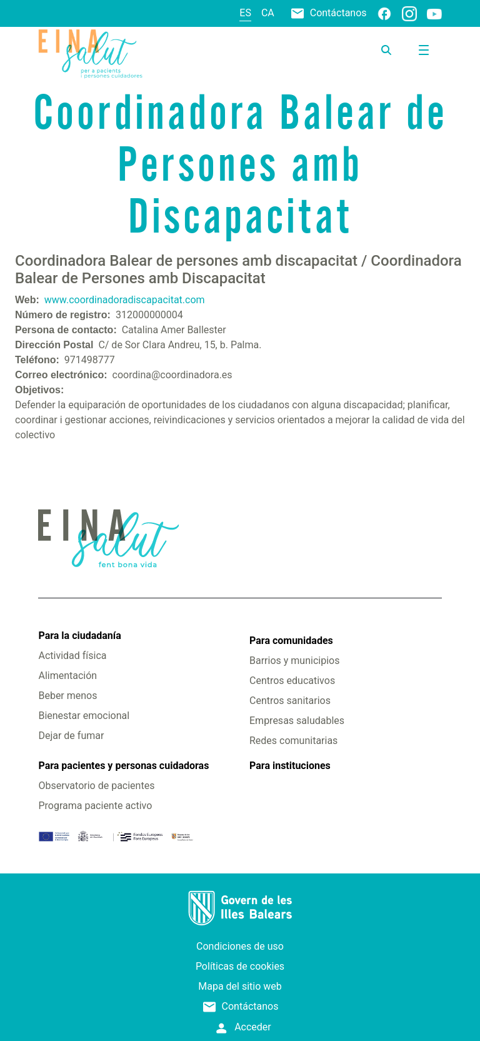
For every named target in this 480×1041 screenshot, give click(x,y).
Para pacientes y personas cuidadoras (123, 766)
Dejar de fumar (71, 736)
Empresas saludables (296, 721)
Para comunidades (291, 640)
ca (267, 13)
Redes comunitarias (293, 741)
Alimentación (67, 675)
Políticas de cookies (240, 966)
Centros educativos (292, 680)
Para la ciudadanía (79, 635)
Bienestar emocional (83, 716)
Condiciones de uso (240, 946)
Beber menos (67, 696)
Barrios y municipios (294, 660)
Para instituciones (290, 766)
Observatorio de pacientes (96, 786)
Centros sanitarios (290, 701)
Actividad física (72, 655)
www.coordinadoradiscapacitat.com (124, 300)
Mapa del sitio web (240, 986)
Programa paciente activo (95, 806)
